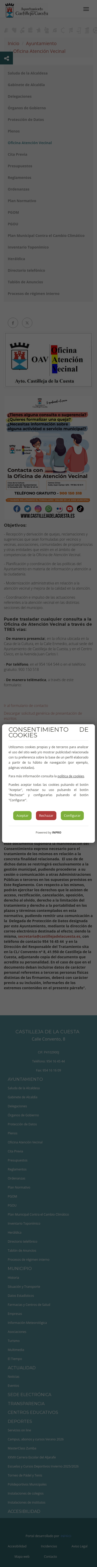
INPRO (56, 832)
